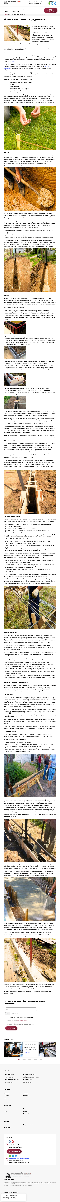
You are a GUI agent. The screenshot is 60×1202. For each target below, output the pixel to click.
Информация (15, 11)
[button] (18, 1059)
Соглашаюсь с (20, 1017)
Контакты (6, 1114)
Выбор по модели (9, 1074)
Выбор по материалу (9, 1077)
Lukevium (16, 1192)
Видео (5, 1111)
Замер (5, 1098)
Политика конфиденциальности (13, 1194)
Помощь (6, 1121)
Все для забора (27, 1082)
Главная (6, 14)
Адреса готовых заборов (30, 9)
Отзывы (6, 11)
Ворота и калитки (8, 1082)
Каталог (6, 9)
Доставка (6, 1093)
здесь (13, 61)
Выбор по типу (27, 1079)
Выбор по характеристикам (31, 1077)
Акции (5, 1124)
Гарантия (26, 1095)
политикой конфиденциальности (24, 1017)
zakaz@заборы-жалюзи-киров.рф (19, 1158)
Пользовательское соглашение (12, 1196)
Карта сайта (26, 1114)
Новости (25, 1109)
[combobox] (8, 1013)
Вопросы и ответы (28, 1124)
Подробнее (15, 1198)
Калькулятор (16, 9)
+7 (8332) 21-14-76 (52, 1)
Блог (5, 1109)
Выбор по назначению (29, 1074)
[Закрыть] (24, 1195)
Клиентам (7, 1089)
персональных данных (22, 1020)
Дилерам (6, 1095)
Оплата (25, 1093)
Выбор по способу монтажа (11, 1079)
